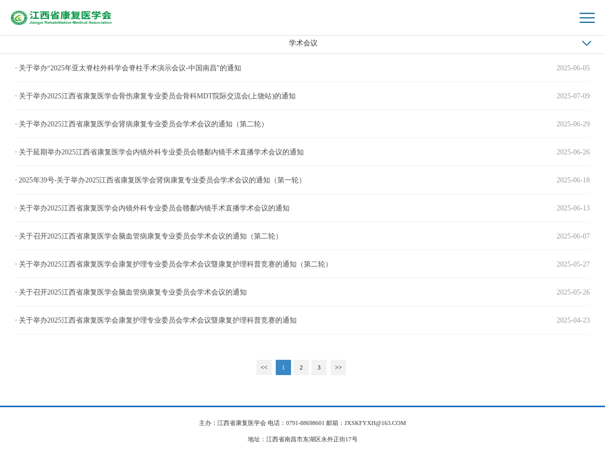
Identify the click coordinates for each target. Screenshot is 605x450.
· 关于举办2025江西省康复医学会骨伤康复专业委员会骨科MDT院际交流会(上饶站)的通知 (155, 96)
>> (338, 367)
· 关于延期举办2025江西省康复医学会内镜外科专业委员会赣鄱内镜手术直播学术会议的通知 (159, 152)
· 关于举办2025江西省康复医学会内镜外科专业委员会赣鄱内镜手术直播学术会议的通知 (152, 208)
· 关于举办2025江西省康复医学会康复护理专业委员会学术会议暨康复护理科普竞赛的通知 (156, 320)
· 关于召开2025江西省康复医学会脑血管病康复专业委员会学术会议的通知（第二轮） (148, 236)
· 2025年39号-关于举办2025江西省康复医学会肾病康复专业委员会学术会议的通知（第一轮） (160, 180)
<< (264, 367)
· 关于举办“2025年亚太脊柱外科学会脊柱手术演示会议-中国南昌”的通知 (128, 68)
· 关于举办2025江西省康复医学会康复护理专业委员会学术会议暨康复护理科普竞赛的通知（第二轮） (173, 264)
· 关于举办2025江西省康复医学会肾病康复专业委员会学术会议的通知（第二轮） (141, 124)
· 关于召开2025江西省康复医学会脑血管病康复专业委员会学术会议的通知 (131, 292)
